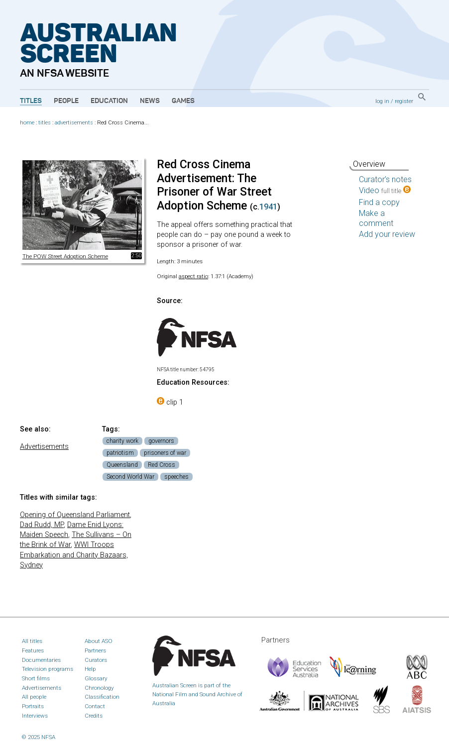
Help (90, 668)
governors (161, 440)
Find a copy (379, 202)
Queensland (122, 464)
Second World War (130, 476)
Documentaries (41, 659)
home (27, 122)
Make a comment (376, 218)
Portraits (33, 706)
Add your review (387, 234)
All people (34, 696)
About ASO (98, 641)
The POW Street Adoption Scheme (65, 256)
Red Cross (161, 464)
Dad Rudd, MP (42, 525)
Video (385, 190)
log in (382, 101)
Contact (95, 706)
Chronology (99, 687)
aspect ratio (193, 276)
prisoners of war (165, 452)
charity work (122, 440)
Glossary (96, 678)
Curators (96, 659)
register (404, 101)
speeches (176, 476)
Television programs (47, 668)
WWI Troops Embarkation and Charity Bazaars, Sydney (74, 554)
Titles (31, 101)
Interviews (35, 715)
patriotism (120, 452)
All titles (32, 641)
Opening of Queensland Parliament (75, 515)
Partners (95, 650)
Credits (94, 715)
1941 (268, 207)
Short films (36, 678)
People (66, 101)
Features (33, 650)
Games (183, 101)
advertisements (74, 122)
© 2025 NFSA (38, 737)
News (150, 101)
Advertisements (44, 446)
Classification (102, 696)
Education (109, 101)
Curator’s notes (385, 179)
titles (44, 122)
